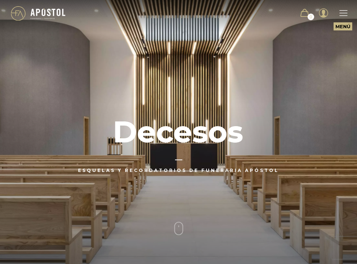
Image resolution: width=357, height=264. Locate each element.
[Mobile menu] (340, 13)
